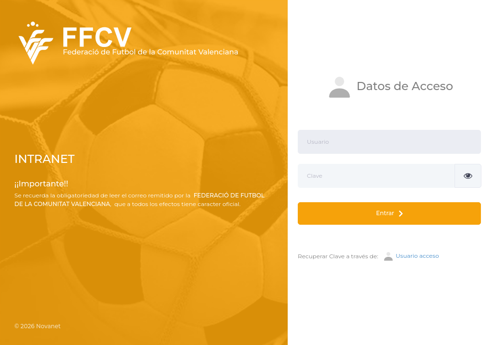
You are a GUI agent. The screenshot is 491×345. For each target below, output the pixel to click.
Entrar (389, 213)
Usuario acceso (411, 256)
